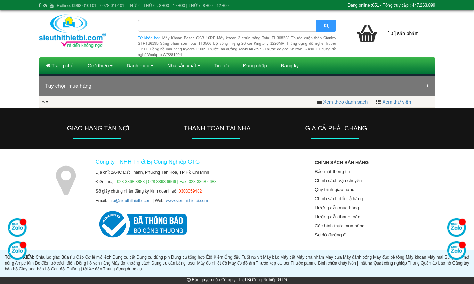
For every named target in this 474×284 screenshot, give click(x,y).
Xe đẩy (95, 269)
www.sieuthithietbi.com (187, 200)
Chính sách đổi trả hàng (339, 198)
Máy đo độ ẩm (241, 263)
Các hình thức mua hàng (339, 225)
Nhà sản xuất (183, 65)
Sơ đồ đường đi (331, 234)
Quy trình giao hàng (334, 189)
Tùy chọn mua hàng (68, 86)
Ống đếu (232, 257)
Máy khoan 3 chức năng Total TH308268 (253, 38)
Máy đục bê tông (388, 257)
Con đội (58, 269)
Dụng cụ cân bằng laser (173, 263)
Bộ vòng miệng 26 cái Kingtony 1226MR (248, 43)
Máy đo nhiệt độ (212, 263)
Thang (414, 263)
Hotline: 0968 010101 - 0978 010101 (90, 5)
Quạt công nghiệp (390, 263)
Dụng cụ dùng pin (153, 257)
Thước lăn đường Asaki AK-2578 (236, 49)
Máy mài (435, 257)
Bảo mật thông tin (332, 171)
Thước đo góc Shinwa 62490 (289, 49)
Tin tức (221, 65)
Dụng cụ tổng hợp (188, 257)
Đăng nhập (255, 65)
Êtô (209, 257)
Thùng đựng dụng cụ (122, 269)
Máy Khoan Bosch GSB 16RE (189, 38)
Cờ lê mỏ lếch (98, 257)
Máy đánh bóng (357, 257)
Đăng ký (290, 65)
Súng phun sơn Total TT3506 (185, 43)
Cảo (80, 257)
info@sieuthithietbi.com (130, 200)
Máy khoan (415, 257)
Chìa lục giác (47, 257)
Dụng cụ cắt (124, 257)
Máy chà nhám (310, 257)
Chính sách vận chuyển (338, 180)
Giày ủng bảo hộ (34, 269)
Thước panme (304, 263)
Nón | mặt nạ (360, 263)
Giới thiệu (100, 65)
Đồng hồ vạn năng (93, 263)
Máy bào (271, 257)
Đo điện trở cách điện (54, 263)
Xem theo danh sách (345, 102)
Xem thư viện (396, 102)
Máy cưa (333, 257)
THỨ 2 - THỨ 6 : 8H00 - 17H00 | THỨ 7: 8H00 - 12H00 (178, 5)
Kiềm (218, 257)
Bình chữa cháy (332, 263)
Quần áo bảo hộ (436, 263)
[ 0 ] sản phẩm (403, 33)
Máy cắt (287, 257)
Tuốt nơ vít (252, 257)
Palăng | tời (77, 269)
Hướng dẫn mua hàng (337, 207)
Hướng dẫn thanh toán (337, 216)
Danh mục (140, 65)
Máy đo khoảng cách (131, 263)
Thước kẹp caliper (273, 263)
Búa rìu (68, 257)
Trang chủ (60, 65)
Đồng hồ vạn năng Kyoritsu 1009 (178, 49)
